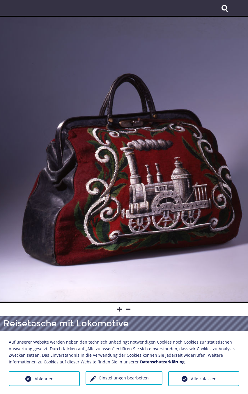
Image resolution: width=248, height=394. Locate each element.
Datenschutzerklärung (162, 362)
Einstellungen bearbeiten (124, 378)
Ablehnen (44, 378)
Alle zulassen (204, 378)
